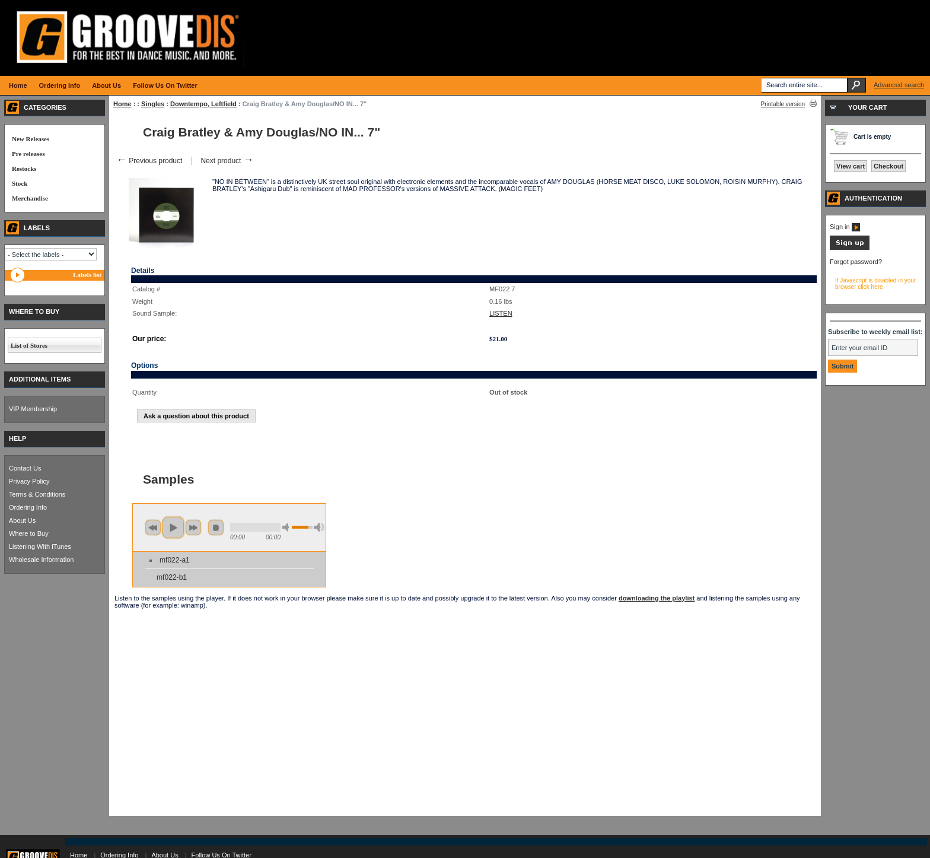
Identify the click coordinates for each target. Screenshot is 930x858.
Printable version (783, 104)
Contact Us (25, 468)
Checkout (888, 166)
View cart (850, 166)
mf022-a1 (175, 560)
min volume (287, 527)
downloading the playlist (657, 598)
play (173, 527)
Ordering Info (28, 507)
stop (216, 527)
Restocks (24, 168)
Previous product (149, 161)
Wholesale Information (41, 559)
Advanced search (899, 84)
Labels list (87, 274)
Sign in (845, 226)
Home (122, 103)
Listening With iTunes (40, 546)
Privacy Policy (29, 481)
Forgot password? (856, 261)
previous (153, 527)
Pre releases (28, 153)
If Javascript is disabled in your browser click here (875, 283)
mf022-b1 (172, 577)
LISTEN (500, 313)
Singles (152, 103)
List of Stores (29, 345)
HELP (17, 438)
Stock (19, 183)
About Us (22, 520)
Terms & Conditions (37, 494)
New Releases (30, 138)
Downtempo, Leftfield (203, 103)
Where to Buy (29, 533)
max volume (319, 527)
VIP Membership (33, 408)
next (193, 527)
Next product (226, 161)
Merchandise (30, 198)
